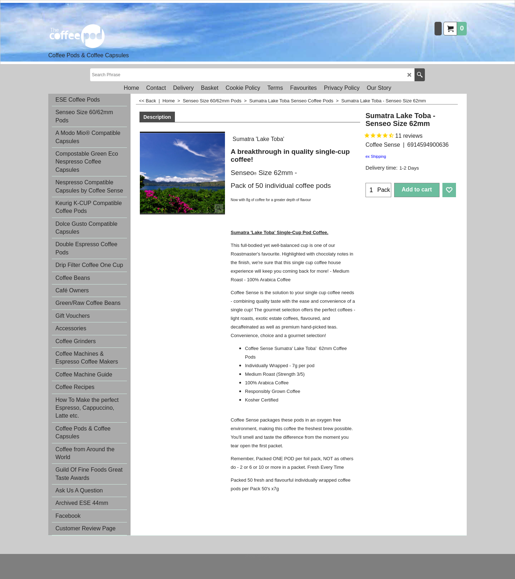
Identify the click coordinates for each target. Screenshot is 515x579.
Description (157, 117)
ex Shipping (376, 156)
